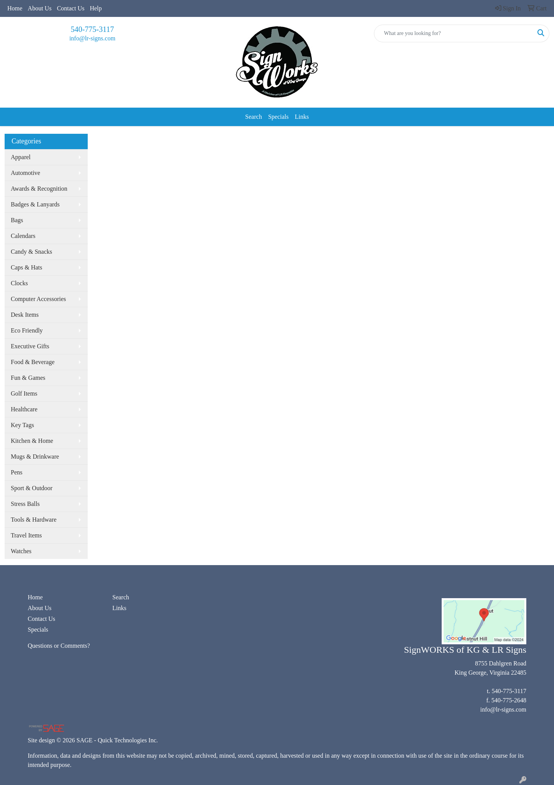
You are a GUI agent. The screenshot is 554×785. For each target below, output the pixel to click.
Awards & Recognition (39, 188)
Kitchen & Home (32, 440)
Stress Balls (25, 504)
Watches (21, 551)
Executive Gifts (30, 346)
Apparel (21, 157)
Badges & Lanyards (35, 204)
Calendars (23, 236)
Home (14, 8)
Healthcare (24, 409)
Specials (278, 116)
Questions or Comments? (59, 645)
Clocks (19, 283)
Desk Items (24, 314)
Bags (17, 220)
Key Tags (22, 425)
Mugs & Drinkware (35, 456)
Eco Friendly (27, 330)
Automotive (25, 173)
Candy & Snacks (31, 251)
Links (302, 116)
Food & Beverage (33, 362)
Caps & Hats (26, 267)
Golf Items (24, 393)
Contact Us (71, 8)
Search (253, 116)
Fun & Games (28, 377)
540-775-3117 (92, 29)
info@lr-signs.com (92, 38)
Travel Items (26, 535)
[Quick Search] (453, 33)
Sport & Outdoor (31, 488)
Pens (16, 472)
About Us (40, 8)
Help (96, 8)
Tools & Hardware (34, 519)
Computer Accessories (38, 299)
